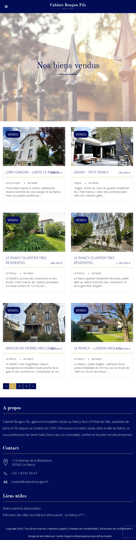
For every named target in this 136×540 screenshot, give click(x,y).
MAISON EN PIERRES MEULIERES (31, 348)
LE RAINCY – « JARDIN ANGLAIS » (98, 348)
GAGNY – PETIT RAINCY (91, 172)
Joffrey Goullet (104, 536)
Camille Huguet (64, 536)
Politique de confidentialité (83, 528)
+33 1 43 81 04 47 (24, 473)
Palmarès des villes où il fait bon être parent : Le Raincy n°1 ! (43, 515)
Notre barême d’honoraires (22, 508)
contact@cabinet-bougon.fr (29, 482)
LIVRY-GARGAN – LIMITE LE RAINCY (32, 172)
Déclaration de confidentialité (115, 528)
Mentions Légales (58, 528)
